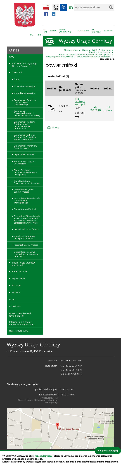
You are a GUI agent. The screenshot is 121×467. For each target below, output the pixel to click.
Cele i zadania (19, 271)
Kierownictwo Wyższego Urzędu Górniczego (24, 64)
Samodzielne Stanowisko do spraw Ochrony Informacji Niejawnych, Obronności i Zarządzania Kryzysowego (27, 219)
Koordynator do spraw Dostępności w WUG (24, 237)
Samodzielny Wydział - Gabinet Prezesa (24, 190)
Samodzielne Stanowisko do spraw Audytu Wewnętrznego (27, 200)
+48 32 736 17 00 (73, 360)
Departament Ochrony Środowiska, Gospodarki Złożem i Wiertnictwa (25, 137)
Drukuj (55, 127)
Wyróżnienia (18, 278)
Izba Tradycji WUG (18, 330)
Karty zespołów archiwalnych (59, 56)
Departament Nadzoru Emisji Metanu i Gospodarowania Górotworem (24, 125)
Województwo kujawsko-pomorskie (93, 56)
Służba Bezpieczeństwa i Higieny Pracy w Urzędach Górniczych (26, 254)
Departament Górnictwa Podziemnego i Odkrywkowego (25, 102)
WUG (94, 50)
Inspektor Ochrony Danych (26, 229)
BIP (46, 7)
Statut (17, 79)
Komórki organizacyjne (99, 52)
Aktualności (15, 306)
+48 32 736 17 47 (73, 365)
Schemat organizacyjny (24, 86)
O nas (85, 50)
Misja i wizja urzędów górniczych (23, 263)
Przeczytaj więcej (44, 455)
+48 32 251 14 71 (73, 369)
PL (31, 34)
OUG (11, 299)
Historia (16, 292)
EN (39, 34)
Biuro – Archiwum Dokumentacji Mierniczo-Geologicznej (84, 54)
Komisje (16, 285)
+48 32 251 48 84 (73, 373)
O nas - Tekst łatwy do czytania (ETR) (20, 314)
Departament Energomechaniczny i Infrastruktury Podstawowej (27, 113)
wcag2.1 (55, 7)
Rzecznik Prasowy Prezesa (26, 244)
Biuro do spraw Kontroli (25, 209)
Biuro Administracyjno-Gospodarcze (24, 162)
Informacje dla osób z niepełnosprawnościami (21, 323)
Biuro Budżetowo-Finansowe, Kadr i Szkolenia (26, 182)
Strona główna (71, 50)
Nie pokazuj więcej (108, 450)
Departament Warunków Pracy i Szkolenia (25, 146)
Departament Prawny (24, 154)
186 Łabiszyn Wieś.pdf (80, 101)
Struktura (106, 50)
